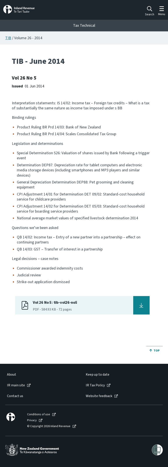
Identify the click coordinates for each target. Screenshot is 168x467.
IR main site (16, 385)
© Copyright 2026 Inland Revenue (48, 426)
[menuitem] (41, 375)
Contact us (15, 396)
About (11, 375)
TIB (8, 38)
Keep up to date (97, 375)
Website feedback (99, 396)
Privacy (32, 420)
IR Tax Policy (95, 385)
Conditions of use (38, 414)
